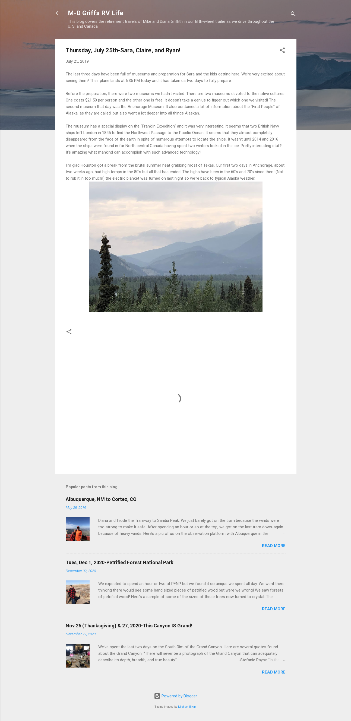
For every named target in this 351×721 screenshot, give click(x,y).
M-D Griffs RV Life (95, 13)
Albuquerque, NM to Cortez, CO (101, 499)
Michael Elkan (187, 707)
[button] (282, 51)
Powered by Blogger (175, 696)
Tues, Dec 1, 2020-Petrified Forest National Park (119, 562)
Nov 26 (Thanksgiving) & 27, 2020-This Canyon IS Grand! (129, 625)
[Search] (293, 15)
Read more (274, 545)
